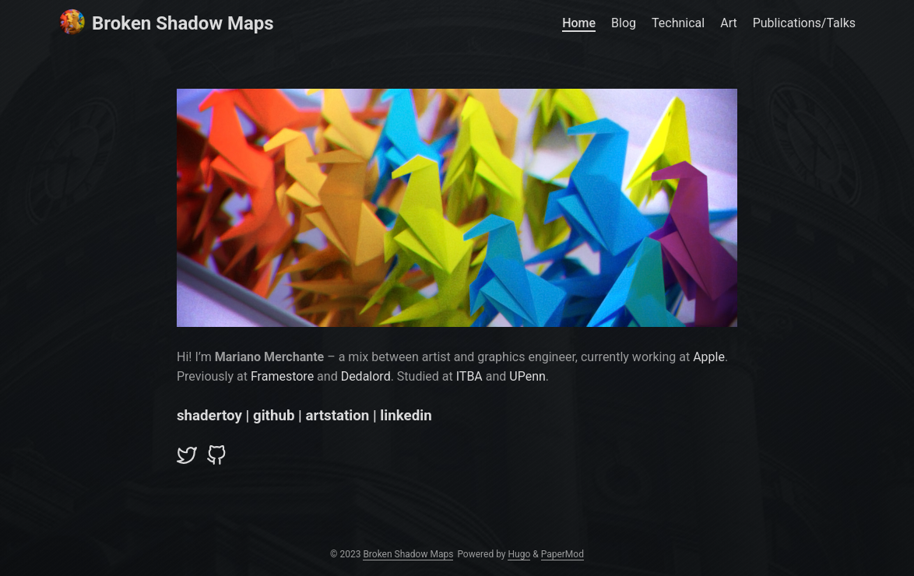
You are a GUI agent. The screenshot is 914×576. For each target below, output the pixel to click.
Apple (709, 356)
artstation (337, 415)
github (273, 415)
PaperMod (562, 554)
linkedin (405, 415)
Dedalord (366, 376)
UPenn (527, 376)
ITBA (469, 376)
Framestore (282, 376)
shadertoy (209, 415)
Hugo (519, 554)
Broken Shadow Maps (166, 22)
